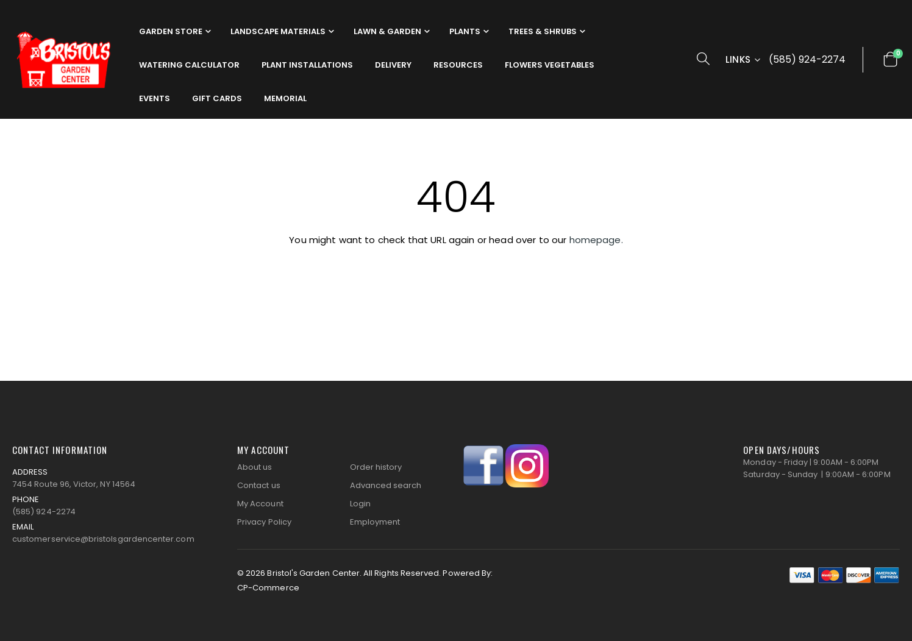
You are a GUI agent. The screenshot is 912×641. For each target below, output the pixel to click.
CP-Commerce (268, 587)
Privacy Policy (264, 522)
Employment (375, 522)
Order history (376, 467)
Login (360, 503)
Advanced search (386, 485)
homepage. (596, 239)
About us (255, 467)
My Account (260, 503)
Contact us (258, 485)
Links (738, 59)
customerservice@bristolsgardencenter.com (103, 539)
